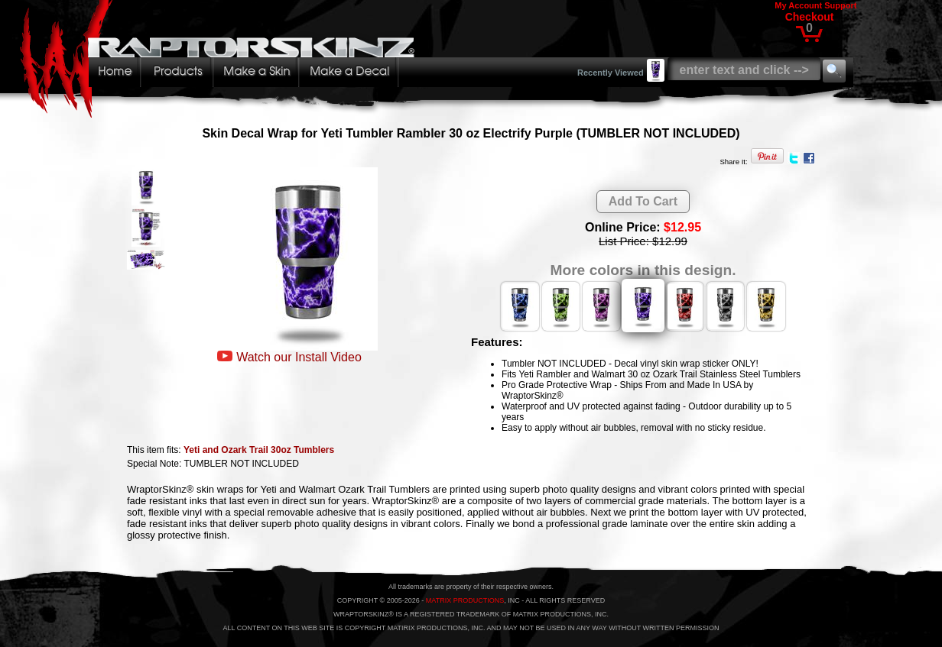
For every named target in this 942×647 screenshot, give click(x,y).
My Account (798, 5)
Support (840, 5)
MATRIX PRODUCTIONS (465, 600)
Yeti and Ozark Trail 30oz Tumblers (259, 450)
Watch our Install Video (299, 357)
